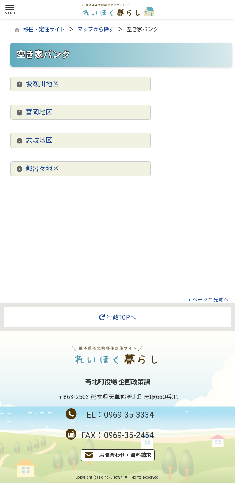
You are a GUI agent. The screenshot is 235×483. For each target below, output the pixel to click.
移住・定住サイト (44, 29)
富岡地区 (39, 112)
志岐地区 (39, 140)
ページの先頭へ (211, 299)
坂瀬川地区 (42, 84)
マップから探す (96, 29)
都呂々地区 (42, 168)
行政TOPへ (117, 317)
